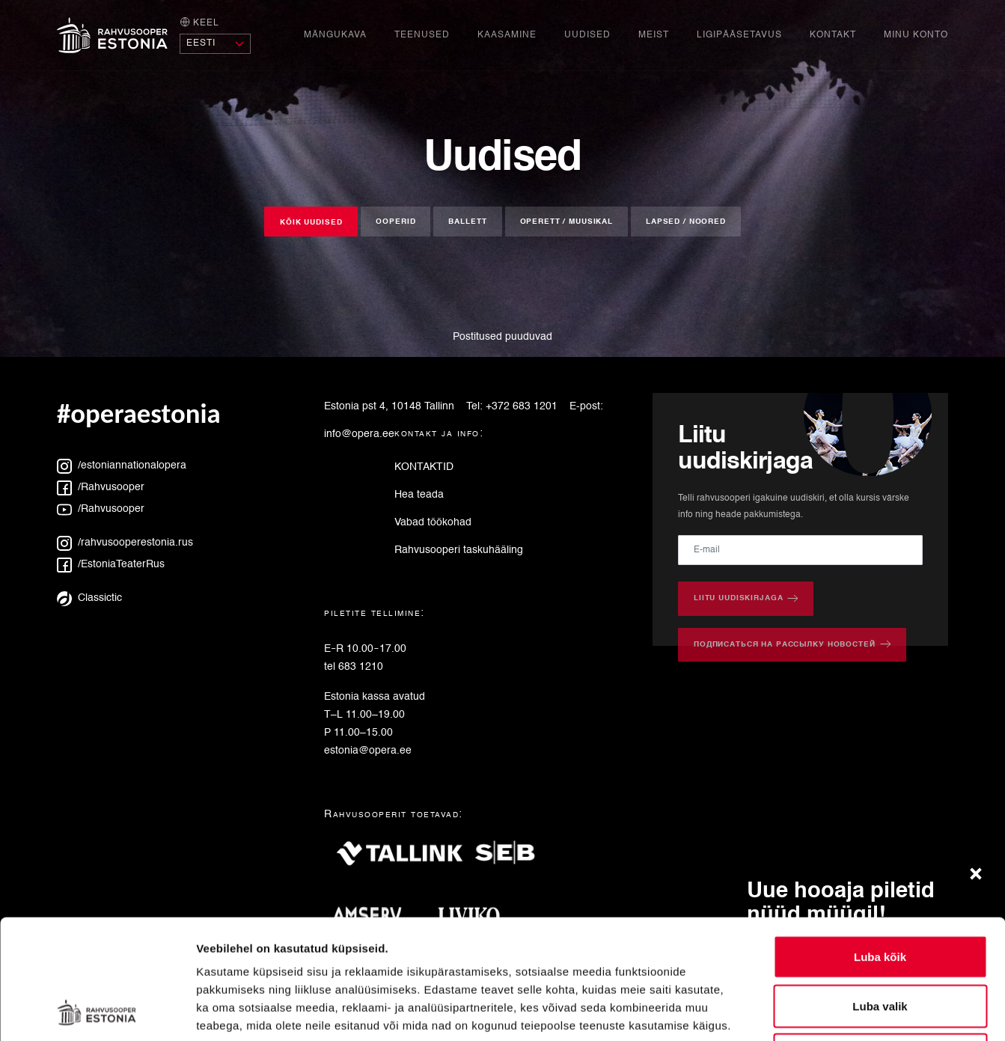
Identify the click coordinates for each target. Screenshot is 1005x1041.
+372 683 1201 (522, 406)
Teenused (422, 35)
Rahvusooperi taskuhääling (458, 550)
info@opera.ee (359, 434)
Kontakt (833, 35)
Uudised (587, 35)
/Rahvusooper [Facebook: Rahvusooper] (100, 487)
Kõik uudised (311, 222)
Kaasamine (507, 35)
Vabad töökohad (432, 522)
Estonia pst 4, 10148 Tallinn (389, 406)
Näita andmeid (773, 1011)
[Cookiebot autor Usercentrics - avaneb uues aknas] (96, 1012)
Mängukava (335, 35)
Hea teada (419, 494)
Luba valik (879, 894)
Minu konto (916, 35)
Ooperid (395, 221)
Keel (199, 22)
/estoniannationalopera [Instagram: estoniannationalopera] (121, 465)
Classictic (89, 598)
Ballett (467, 221)
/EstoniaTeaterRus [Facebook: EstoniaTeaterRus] (111, 564)
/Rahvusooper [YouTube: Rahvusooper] (100, 509)
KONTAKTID (423, 467)
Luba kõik (880, 844)
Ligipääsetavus (739, 35)
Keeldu (880, 942)
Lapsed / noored (686, 221)
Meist (653, 35)
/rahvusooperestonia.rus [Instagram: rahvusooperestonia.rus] (125, 542)
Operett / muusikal (566, 221)
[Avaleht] (112, 35)
